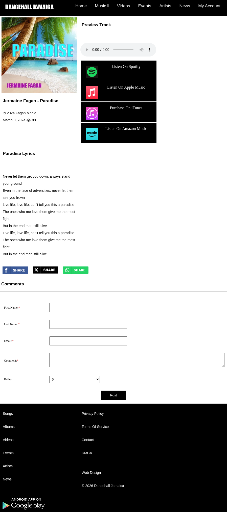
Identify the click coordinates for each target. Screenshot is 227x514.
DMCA (87, 453)
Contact (88, 440)
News (184, 6)
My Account (209, 6)
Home (81, 6)
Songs (8, 414)
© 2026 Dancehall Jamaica (103, 486)
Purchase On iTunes (113, 113)
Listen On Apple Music (114, 92)
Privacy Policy (93, 414)
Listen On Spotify (112, 71)
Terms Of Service (95, 427)
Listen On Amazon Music (115, 134)
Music (102, 6)
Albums (9, 427)
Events (144, 6)
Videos (123, 6)
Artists (165, 6)
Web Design (91, 473)
